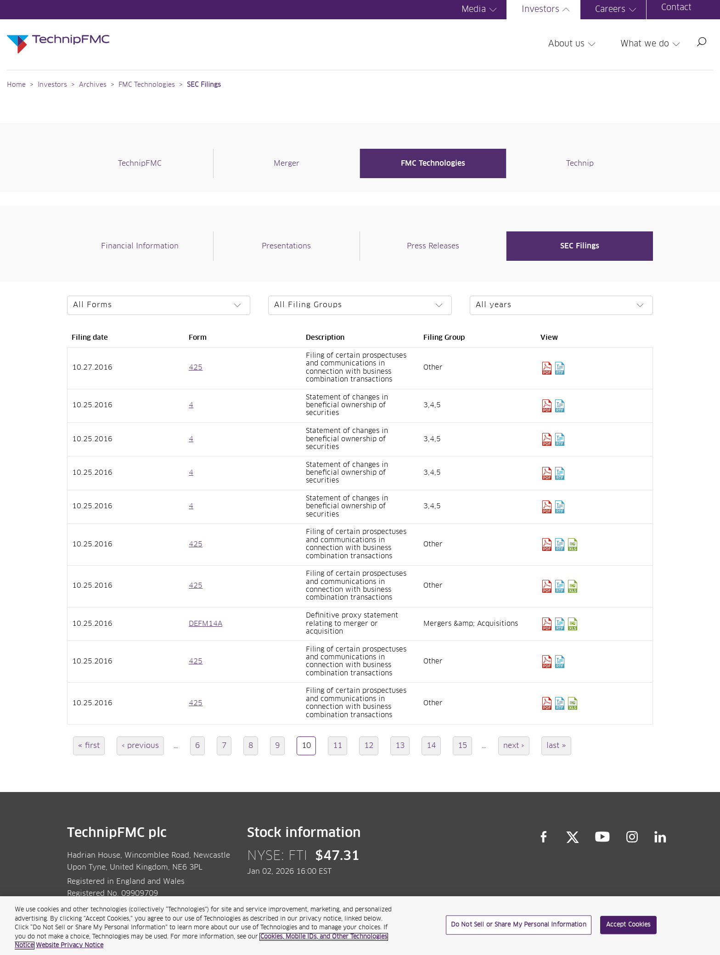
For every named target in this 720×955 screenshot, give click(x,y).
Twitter (572, 837)
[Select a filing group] (360, 305)
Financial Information (140, 246)
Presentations (286, 246)
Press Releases (433, 246)
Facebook (543, 837)
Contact (676, 8)
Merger (286, 163)
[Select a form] (159, 305)
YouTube (602, 837)
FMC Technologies (146, 85)
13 (402, 745)
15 (465, 745)
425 (195, 368)
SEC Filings (204, 85)
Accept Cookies (628, 928)
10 (309, 748)
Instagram (632, 837)
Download (546, 368)
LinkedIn (660, 837)
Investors (547, 9)
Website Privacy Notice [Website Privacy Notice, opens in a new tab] (69, 949)
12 (371, 745)
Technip (580, 163)
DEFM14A (205, 624)
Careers (617, 9)
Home (16, 85)
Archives (93, 85)
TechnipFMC (140, 163)
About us (573, 44)
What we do (651, 44)
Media (480, 9)
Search (702, 41)
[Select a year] (561, 305)
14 (434, 745)
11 (340, 745)
